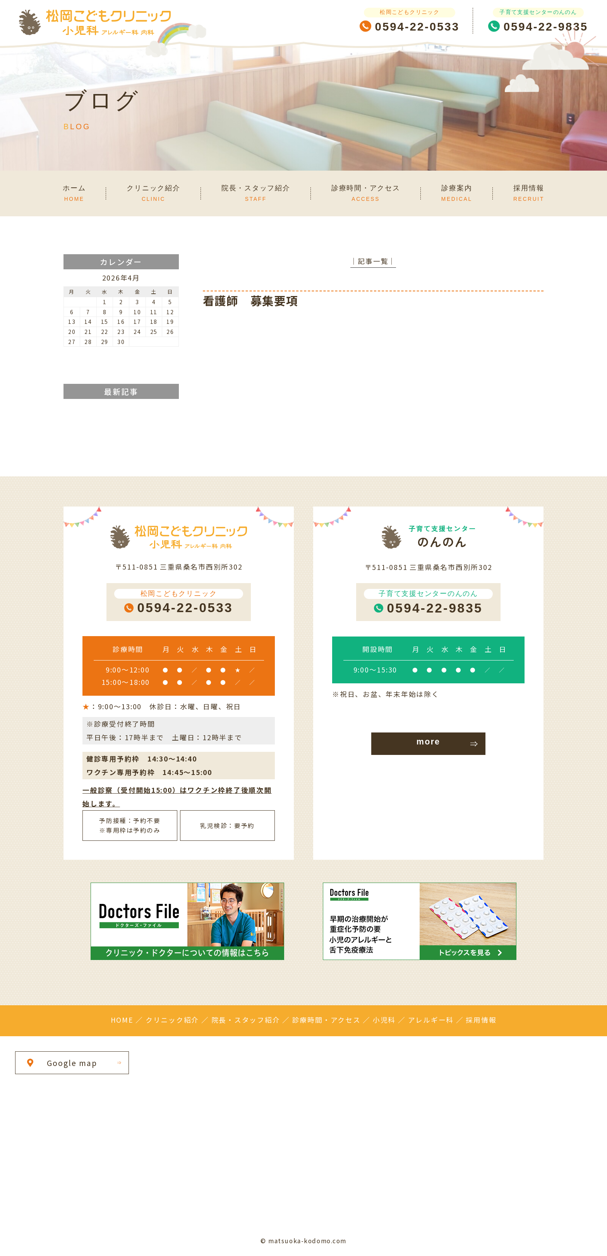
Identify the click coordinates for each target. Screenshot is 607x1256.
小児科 (384, 1020)
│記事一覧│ (373, 261)
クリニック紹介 (172, 1020)
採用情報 (481, 1020)
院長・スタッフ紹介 (245, 1020)
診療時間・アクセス (326, 1020)
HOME (122, 1020)
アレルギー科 (431, 1020)
